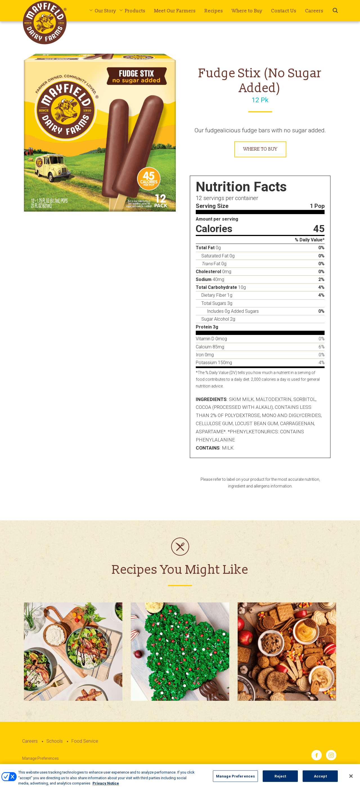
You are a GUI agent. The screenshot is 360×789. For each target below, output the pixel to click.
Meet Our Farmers (175, 11)
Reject (280, 779)
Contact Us (283, 11)
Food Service (84, 741)
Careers (314, 11)
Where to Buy (247, 11)
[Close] (351, 779)
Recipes (213, 11)
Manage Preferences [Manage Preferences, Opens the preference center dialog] (235, 779)
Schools (54, 741)
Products (135, 11)
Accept (320, 779)
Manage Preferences (40, 758)
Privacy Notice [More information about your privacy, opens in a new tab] (106, 787)
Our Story (105, 11)
